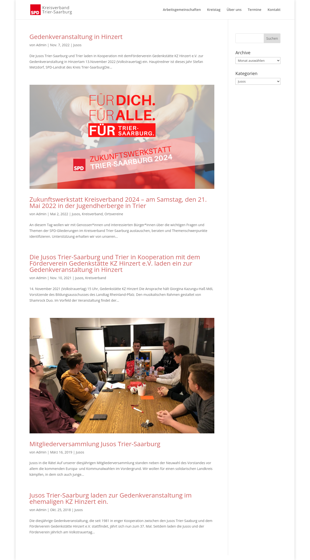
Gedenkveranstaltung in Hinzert (76, 36)
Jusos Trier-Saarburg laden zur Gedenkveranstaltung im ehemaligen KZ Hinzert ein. (111, 498)
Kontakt (274, 10)
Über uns (234, 10)
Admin (41, 45)
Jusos (77, 45)
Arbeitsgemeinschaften (182, 10)
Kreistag (213, 10)
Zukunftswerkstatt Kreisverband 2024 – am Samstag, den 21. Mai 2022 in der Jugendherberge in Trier (118, 202)
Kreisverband (92, 214)
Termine (254, 10)
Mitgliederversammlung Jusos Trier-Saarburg (95, 443)
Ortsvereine (114, 214)
